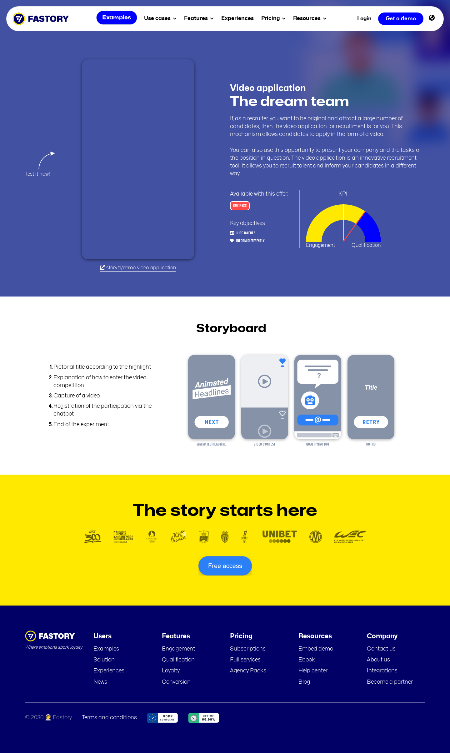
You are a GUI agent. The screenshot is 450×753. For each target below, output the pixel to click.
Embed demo (315, 649)
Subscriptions (248, 649)
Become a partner (390, 682)
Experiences (108, 671)
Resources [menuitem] (311, 18)
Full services (245, 660)
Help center (313, 671)
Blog (304, 682)
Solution (104, 660)
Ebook (306, 660)
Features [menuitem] (200, 18)
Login (364, 18)
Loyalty (171, 671)
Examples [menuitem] (116, 18)
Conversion (176, 682)
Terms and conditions (109, 718)
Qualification (178, 660)
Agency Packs (248, 671)
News (100, 682)
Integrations (382, 671)
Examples (106, 649)
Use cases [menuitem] (161, 18)
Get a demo (401, 18)
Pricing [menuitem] (274, 18)
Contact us (381, 649)
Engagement (178, 649)
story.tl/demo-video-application (138, 267)
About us (378, 660)
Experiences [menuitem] (238, 18)
